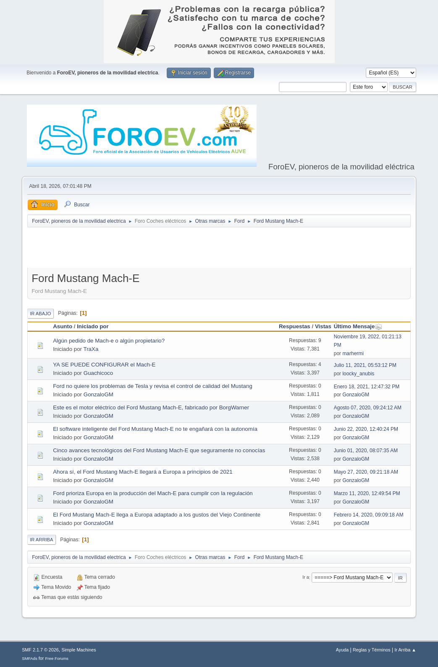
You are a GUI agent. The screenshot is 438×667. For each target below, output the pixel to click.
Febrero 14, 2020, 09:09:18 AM (369, 515)
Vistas (323, 326)
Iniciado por (93, 326)
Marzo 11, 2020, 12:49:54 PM (367, 493)
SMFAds (29, 658)
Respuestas (294, 326)
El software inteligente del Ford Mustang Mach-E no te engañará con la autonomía (155, 429)
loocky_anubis (358, 374)
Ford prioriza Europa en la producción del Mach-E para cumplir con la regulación (153, 493)
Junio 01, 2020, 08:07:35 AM (366, 450)
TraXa (91, 349)
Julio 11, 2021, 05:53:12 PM (365, 365)
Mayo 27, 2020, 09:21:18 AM (366, 472)
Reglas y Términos (372, 649)
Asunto (62, 326)
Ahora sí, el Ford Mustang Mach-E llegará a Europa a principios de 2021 (142, 472)
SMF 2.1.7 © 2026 (40, 649)
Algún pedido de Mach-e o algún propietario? (109, 340)
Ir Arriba (41, 539)
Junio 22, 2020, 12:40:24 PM (366, 429)
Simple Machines (78, 649)
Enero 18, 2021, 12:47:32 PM (367, 387)
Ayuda (342, 649)
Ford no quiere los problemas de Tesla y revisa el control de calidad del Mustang (152, 386)
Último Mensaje (358, 326)
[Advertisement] (219, 249)
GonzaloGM (98, 394)
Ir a (305, 577)
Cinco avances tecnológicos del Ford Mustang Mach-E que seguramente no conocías (159, 450)
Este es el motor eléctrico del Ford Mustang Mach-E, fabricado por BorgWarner (151, 407)
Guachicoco (98, 373)
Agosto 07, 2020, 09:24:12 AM (367, 408)
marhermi (353, 353)
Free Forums (56, 658)
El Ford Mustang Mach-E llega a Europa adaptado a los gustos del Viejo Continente (156, 514)
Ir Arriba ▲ (405, 649)
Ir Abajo (40, 313)
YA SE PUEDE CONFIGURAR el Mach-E (104, 364)
